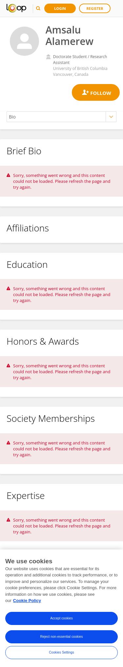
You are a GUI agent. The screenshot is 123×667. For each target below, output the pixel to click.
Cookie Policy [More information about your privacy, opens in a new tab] (27, 600)
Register (95, 8)
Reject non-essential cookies (61, 636)
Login (60, 8)
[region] (61, 608)
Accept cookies (61, 618)
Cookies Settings (61, 652)
